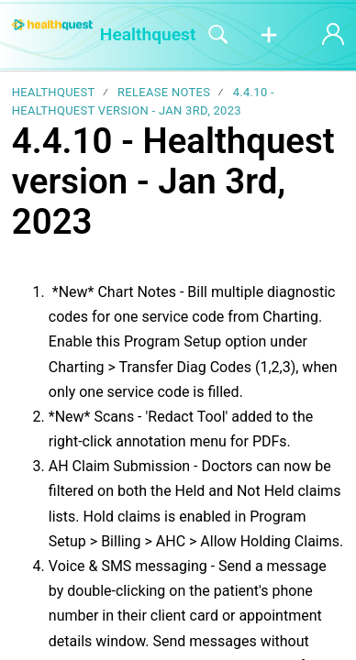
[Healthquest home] (52, 24)
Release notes (163, 92)
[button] (269, 35)
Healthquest (53, 92)
